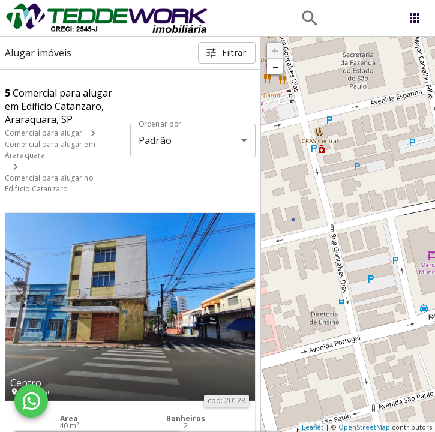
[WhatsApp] (31, 401)
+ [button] (275, 50)
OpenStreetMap (364, 426)
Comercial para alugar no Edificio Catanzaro (49, 183)
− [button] (275, 66)
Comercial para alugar (43, 133)
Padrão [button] (155, 140)
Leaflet (312, 426)
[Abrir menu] (414, 18)
